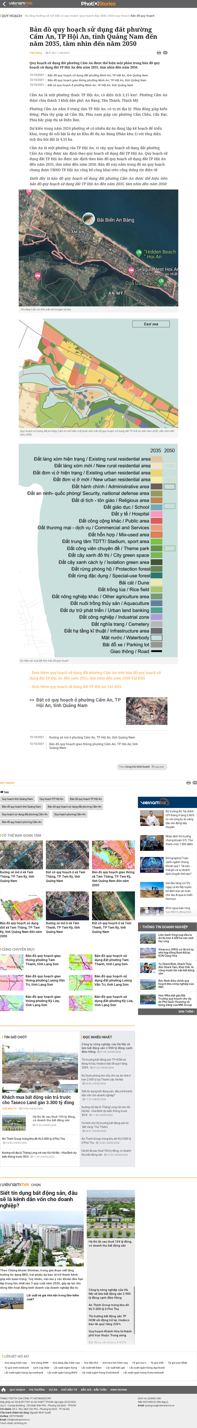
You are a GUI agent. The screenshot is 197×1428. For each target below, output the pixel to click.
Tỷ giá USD (157, 1362)
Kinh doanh (119, 1389)
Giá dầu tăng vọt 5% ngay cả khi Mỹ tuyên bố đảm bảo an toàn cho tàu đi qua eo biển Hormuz (179, 891)
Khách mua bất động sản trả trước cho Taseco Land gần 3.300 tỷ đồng (38, 1100)
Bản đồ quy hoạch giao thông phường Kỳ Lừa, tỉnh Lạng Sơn (43, 1001)
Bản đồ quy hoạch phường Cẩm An (21, 822)
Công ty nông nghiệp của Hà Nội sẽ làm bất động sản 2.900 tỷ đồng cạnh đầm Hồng (107, 1048)
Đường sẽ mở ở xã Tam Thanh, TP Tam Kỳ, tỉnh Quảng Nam (63, 927)
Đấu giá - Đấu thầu (94, 1389)
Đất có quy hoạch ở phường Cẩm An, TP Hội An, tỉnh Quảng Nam (78, 702)
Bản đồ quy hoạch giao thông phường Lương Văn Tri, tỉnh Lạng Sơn (45, 980)
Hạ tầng (30, 15)
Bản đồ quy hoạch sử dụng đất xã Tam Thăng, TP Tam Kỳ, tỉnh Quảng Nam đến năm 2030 (21, 929)
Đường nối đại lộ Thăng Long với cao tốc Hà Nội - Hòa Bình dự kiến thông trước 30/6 (106, 1111)
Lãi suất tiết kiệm (91, 1367)
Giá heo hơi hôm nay (115, 1362)
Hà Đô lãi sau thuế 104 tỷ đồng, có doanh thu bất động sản (54, 1118)
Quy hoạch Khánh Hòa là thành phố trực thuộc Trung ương (110, 1333)
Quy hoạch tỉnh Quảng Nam (17, 799)
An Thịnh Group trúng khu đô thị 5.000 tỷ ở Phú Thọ (33, 1138)
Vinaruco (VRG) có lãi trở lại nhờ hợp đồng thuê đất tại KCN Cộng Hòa (176, 952)
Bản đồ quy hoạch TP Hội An (86, 799)
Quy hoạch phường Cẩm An (69, 814)
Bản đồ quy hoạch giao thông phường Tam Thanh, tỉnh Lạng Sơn (43, 960)
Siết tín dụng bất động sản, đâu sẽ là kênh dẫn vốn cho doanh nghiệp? (38, 1199)
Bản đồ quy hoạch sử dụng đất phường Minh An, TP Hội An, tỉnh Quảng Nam (98, 75)
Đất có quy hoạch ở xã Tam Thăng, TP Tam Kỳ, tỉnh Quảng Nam (65, 876)
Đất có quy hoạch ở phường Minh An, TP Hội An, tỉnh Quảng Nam (90, 85)
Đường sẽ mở (45, 15)
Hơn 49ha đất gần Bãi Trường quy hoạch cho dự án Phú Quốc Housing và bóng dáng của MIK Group (175, 1000)
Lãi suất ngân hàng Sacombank (24, 1372)
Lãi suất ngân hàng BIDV (62, 1372)
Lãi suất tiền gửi (115, 1367)
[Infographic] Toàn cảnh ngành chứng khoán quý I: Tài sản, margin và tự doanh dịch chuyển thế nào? (178, 866)
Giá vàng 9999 (39, 1362)
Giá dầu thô (91, 1362)
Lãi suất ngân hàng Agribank (147, 1367)
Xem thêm (186, 1011)
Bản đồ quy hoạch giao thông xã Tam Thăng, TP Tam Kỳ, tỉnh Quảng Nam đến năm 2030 (113, 878)
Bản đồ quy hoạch (142, 15)
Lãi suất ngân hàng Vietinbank (100, 1372)
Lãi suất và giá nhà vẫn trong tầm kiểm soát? (53, 1297)
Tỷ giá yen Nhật (177, 1362)
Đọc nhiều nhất (97, 1037)
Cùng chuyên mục (18, 949)
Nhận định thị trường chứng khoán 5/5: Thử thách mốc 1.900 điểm (179, 840)
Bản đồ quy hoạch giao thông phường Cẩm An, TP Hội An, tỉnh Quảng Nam (93, 746)
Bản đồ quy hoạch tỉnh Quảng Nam (21, 806)
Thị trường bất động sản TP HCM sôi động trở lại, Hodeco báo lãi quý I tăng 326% (104, 1063)
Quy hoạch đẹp (89, 15)
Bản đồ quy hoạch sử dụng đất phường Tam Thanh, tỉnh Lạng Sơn (112, 960)
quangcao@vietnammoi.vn (160, 1405)
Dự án (53, 1389)
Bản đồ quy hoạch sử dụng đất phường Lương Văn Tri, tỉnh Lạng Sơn (113, 980)
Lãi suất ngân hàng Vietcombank (143, 1372)
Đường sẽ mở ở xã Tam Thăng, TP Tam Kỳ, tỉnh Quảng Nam (17, 876)
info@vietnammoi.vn (18, 1419)
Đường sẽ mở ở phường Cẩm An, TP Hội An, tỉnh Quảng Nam (92, 737)
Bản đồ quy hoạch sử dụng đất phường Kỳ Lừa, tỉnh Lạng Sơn (114, 1001)
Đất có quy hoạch (66, 15)
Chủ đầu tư (9, 1108)
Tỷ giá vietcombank (17, 1367)
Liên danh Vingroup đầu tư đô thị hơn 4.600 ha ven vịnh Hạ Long (175, 938)
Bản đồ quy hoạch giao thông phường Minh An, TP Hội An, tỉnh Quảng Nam (97, 80)
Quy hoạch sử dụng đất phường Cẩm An (24, 814)
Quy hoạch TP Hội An (51, 799)
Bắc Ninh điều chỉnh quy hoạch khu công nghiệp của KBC (176, 984)
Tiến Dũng (36, 52)
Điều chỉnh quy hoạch (115, 15)
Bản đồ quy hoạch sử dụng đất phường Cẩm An (74, 806)
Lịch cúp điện (41, 1367)
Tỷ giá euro (139, 1362)
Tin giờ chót (15, 1037)
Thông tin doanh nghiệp (165, 927)
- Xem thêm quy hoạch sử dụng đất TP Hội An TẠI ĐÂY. (76, 686)
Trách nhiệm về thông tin (13, 1423)
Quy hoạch (12, 16)
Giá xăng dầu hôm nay (66, 1362)
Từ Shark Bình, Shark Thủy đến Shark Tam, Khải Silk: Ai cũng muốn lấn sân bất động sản (176, 968)
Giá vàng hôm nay (16, 1362)
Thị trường (37, 1389)
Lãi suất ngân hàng (65, 1367)
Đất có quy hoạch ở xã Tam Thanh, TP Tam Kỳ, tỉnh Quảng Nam (111, 927)
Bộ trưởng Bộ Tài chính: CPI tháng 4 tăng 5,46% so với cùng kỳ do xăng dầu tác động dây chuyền (180, 819)
